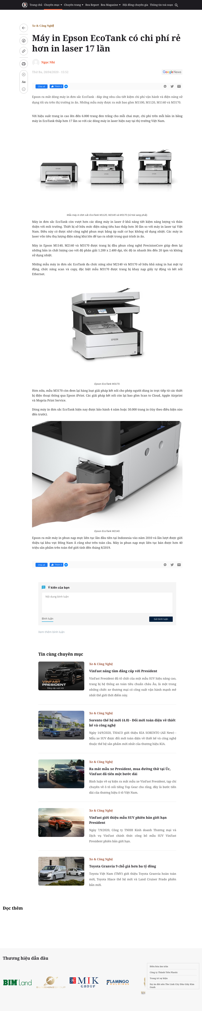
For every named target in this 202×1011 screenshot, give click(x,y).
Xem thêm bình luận (51, 632)
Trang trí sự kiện (159, 978)
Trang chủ (36, 5)
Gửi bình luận (161, 619)
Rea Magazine (111, 5)
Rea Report (92, 5)
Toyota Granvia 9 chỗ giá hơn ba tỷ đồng (122, 866)
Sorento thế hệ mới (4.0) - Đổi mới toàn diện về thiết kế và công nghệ (132, 723)
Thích (56, 86)
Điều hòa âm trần (159, 966)
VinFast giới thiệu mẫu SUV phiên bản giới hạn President (128, 820)
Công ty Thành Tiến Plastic (164, 972)
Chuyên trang (74, 5)
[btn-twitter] (172, 86)
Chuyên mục (53, 5)
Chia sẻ (41, 86)
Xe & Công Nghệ (43, 25)
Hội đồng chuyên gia (135, 5)
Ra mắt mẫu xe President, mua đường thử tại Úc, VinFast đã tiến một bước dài (130, 771)
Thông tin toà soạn (161, 5)
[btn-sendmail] (179, 86)
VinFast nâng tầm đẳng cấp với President (123, 671)
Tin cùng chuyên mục (60, 654)
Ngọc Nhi (48, 62)
